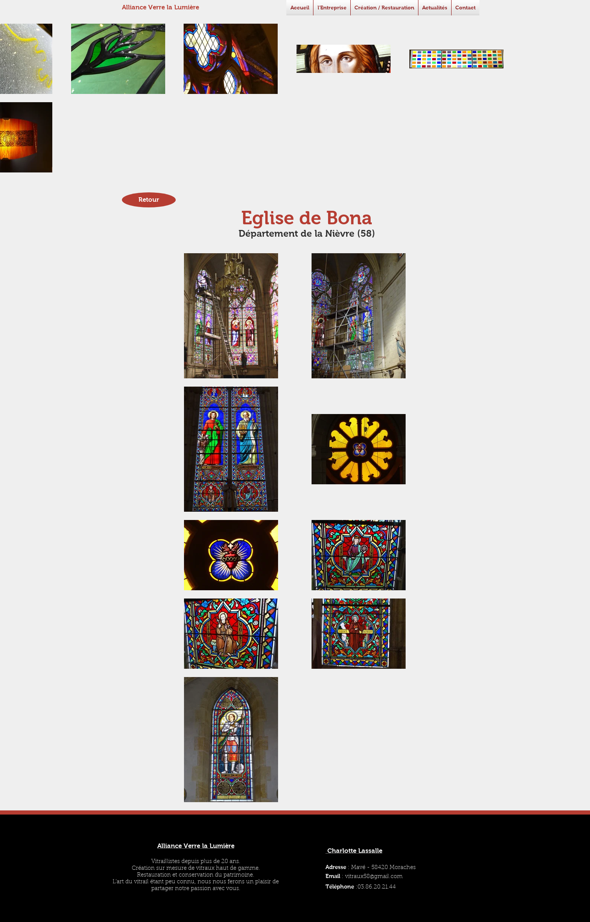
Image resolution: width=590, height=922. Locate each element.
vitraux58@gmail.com (374, 877)
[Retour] (149, 199)
